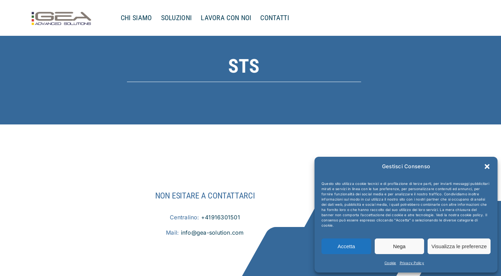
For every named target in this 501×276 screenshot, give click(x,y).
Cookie (390, 263)
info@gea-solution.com (212, 232)
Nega (399, 246)
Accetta (346, 246)
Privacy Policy (412, 263)
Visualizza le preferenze (459, 246)
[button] (487, 166)
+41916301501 (220, 217)
